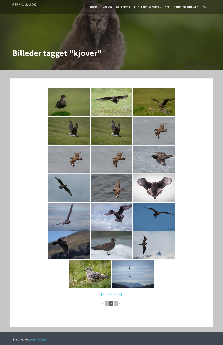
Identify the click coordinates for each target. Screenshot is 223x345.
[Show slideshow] (111, 294)
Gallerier (123, 7)
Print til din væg (186, 7)
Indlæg (107, 7)
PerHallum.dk (24, 4)
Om (204, 7)
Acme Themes (37, 339)
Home (94, 7)
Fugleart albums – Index (152, 7)
